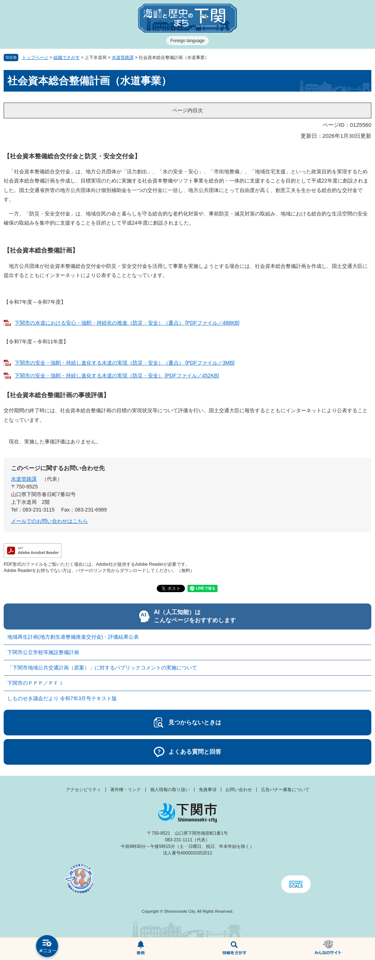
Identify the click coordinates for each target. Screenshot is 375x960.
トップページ (35, 57)
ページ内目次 (187, 110)
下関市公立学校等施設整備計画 (43, 652)
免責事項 (207, 789)
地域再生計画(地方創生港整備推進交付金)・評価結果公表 (73, 637)
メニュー (47, 947)
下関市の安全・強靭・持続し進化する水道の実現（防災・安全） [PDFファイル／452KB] (117, 376)
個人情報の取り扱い (170, 789)
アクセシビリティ (83, 789)
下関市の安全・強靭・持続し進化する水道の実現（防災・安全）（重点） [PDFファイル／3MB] (124, 363)
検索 (234, 949)
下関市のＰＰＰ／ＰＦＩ (35, 683)
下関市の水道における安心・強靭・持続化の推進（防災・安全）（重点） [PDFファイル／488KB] (127, 323)
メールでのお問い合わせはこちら (49, 521)
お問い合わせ (239, 789)
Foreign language (187, 40)
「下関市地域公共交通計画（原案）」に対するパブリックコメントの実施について (102, 668)
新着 (141, 949)
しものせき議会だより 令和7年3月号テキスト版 (62, 698)
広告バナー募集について (285, 789)
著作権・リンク (125, 789)
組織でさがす (66, 57)
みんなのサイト (328, 949)
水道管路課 (123, 57)
